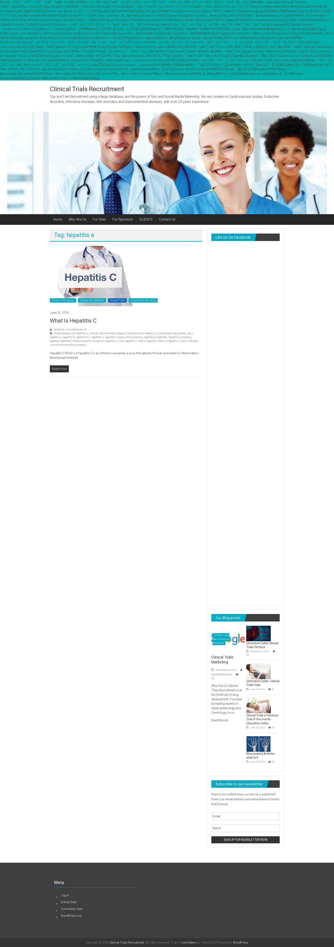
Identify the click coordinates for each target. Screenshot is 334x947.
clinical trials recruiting (143, 300)
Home (57, 219)
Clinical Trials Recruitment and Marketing (221, 639)
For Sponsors (122, 219)
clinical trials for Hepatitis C (141, 333)
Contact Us (167, 219)
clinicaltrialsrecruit (221, 674)
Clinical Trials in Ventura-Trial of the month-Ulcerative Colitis (262, 719)
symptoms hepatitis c (104, 341)
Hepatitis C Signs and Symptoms (124, 337)
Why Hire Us (77, 219)
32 (273, 727)
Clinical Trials (117, 300)
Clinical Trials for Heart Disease (107, 333)
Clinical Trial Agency (63, 300)
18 (212, 678)
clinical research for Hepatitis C (71, 333)
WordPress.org (71, 915)
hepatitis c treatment (155, 337)
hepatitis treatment (60, 341)
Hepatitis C (97, 337)
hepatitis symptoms (179, 337)
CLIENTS (146, 219)
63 (273, 761)
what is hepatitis (147, 341)
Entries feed (68, 902)
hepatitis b (69, 337)
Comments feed (71, 909)
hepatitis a (56, 337)
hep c (190, 333)
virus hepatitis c (127, 341)
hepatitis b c (83, 337)
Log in (65, 895)
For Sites (99, 219)
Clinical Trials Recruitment (87, 89)
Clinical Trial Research (92, 300)
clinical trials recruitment (172, 333)
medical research (81, 341)
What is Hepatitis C (73, 320)
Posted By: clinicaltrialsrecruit (70, 329)
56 (247, 655)
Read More (219, 720)
